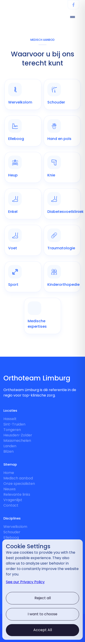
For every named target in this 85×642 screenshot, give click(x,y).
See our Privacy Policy (25, 581)
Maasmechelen (17, 440)
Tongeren (12, 429)
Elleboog (11, 537)
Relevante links (16, 494)
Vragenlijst (12, 500)
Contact (10, 505)
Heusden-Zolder (17, 435)
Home (8, 472)
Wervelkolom (15, 526)
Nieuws (9, 489)
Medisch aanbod (18, 478)
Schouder (11, 532)
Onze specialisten (19, 483)
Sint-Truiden (14, 424)
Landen (9, 446)
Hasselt (10, 418)
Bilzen (8, 451)
